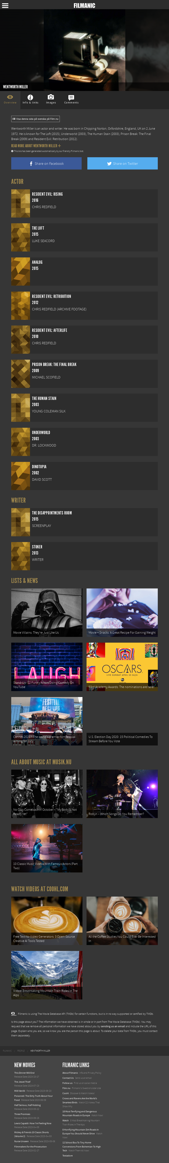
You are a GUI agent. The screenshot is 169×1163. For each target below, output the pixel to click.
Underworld (69, 134)
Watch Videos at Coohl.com (39, 889)
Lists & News (24, 581)
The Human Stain (98, 134)
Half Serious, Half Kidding (27, 1105)
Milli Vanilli (19, 1090)
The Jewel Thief (22, 1081)
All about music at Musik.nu (41, 762)
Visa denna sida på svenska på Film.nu (35, 119)
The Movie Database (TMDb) (124, 1022)
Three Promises (22, 1114)
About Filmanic (70, 1072)
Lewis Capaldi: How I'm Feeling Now (32, 1123)
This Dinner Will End (24, 1072)
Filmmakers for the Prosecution (30, 1146)
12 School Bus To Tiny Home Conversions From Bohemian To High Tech (81, 1146)
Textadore (67, 1155)
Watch (65, 1120)
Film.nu (66, 1088)
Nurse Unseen (21, 1141)
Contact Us (68, 1078)
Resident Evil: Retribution (51, 139)
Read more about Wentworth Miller (36, 145)
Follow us (67, 1083)
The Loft (45, 134)
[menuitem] (7, 1051)
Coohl (65, 1093)
